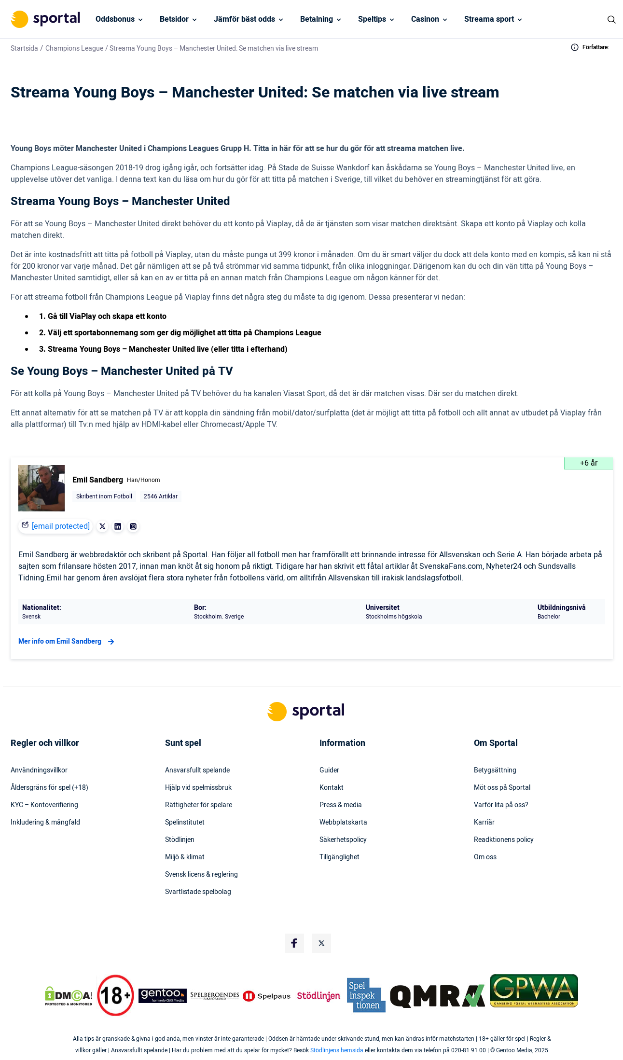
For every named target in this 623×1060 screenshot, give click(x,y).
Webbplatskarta (343, 822)
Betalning (316, 19)
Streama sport (489, 19)
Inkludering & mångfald (45, 822)
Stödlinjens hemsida (336, 1050)
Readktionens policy (504, 840)
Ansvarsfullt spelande (197, 770)
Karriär (484, 822)
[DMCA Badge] (68, 996)
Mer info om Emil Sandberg (67, 641)
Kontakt (331, 788)
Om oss (485, 857)
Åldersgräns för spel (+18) (49, 788)
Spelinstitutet (185, 822)
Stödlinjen (179, 840)
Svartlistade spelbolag (198, 892)
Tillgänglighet (339, 857)
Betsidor (174, 19)
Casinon (425, 19)
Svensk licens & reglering (201, 875)
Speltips (372, 19)
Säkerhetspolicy (343, 840)
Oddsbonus (115, 19)
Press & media (340, 805)
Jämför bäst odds (244, 19)
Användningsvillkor (39, 770)
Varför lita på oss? (501, 805)
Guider (329, 770)
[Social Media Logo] (294, 943)
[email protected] (61, 526)
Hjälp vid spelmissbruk (198, 788)
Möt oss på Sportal (502, 788)
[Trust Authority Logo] (162, 996)
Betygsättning (495, 770)
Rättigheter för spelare (198, 805)
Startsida (24, 48)
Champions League (74, 48)
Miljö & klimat (185, 857)
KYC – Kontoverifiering (44, 805)
